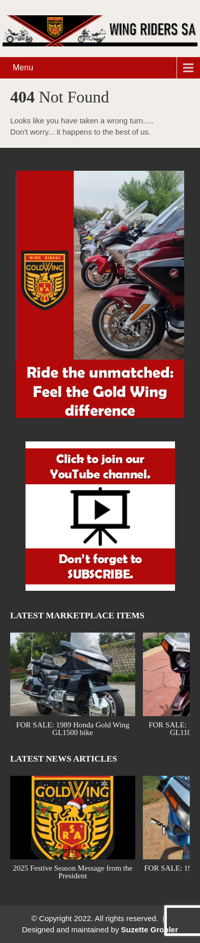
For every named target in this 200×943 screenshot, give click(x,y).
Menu (23, 67)
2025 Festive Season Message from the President (73, 871)
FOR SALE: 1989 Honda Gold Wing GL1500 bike (72, 728)
